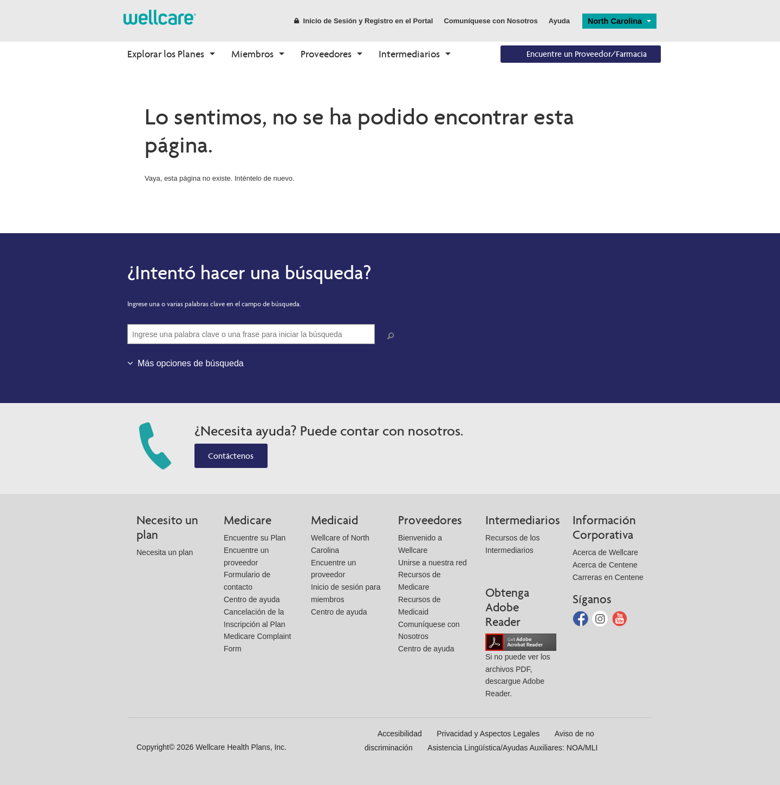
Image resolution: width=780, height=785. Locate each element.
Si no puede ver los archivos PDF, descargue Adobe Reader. (520, 667)
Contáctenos (230, 456)
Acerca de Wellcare (605, 552)
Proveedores (326, 54)
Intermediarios (409, 54)
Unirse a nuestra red (432, 562)
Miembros (252, 54)
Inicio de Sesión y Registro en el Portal (363, 21)
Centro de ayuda (252, 599)
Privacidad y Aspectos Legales (488, 733)
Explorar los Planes (165, 54)
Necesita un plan (164, 552)
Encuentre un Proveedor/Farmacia (586, 54)
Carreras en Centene (608, 577)
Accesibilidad (400, 733)
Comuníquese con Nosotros (490, 21)
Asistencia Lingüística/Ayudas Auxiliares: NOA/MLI (512, 747)
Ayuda (559, 21)
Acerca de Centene (605, 564)
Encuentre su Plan (254, 537)
